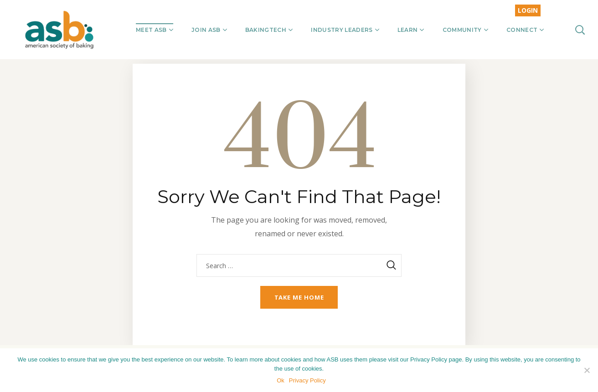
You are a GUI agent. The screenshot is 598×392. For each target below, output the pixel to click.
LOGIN (528, 10)
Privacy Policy (307, 380)
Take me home (299, 297)
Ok (280, 380)
